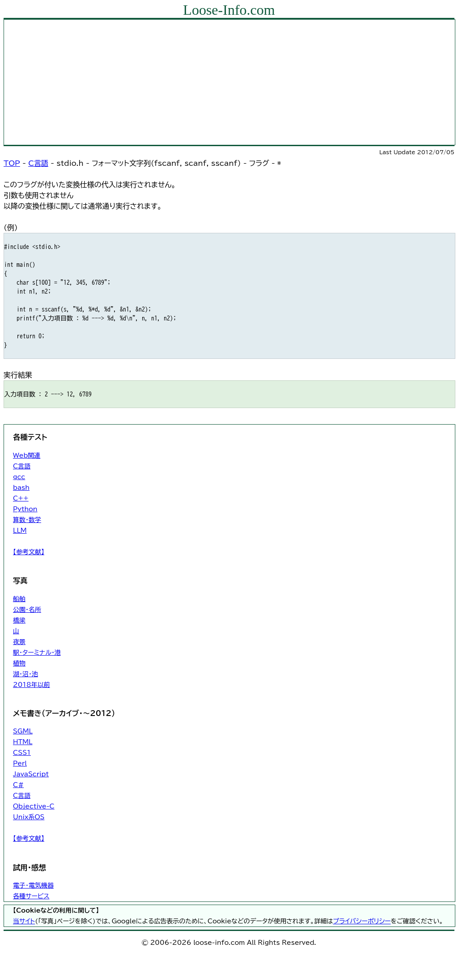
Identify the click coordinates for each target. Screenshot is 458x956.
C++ (21, 498)
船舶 (19, 599)
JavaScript (31, 774)
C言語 (38, 163)
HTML (22, 742)
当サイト (24, 921)
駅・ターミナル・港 (37, 652)
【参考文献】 (28, 552)
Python (25, 509)
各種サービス (31, 896)
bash (21, 487)
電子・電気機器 (33, 885)
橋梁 (19, 620)
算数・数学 (27, 520)
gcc (19, 477)
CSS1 (22, 753)
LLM (20, 530)
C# (18, 785)
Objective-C (34, 806)
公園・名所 (27, 609)
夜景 (19, 642)
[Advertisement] (229, 82)
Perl (20, 763)
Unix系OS (28, 817)
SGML (23, 731)
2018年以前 (31, 685)
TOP (12, 163)
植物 (19, 663)
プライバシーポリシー (361, 921)
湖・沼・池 (25, 674)
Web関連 (26, 455)
